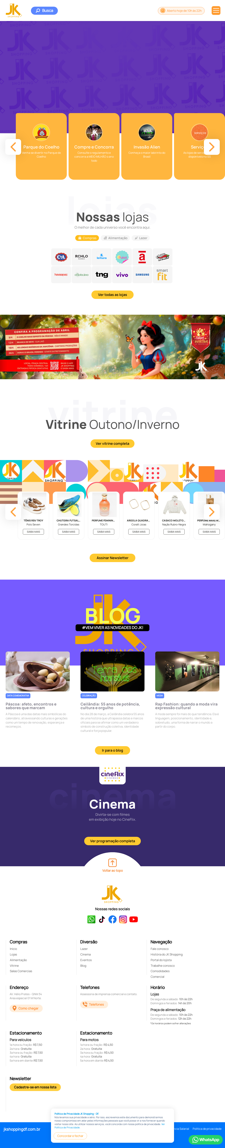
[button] (13, 147)
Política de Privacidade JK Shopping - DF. (76, 1113)
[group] (41, 146)
